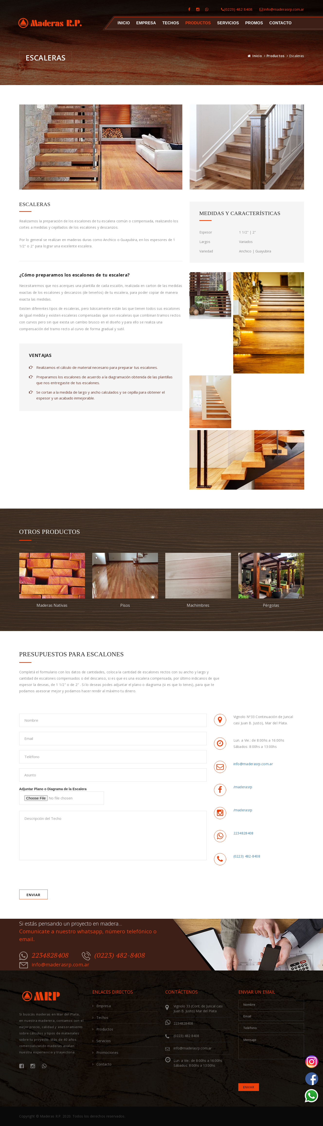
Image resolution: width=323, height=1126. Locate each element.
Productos (276, 55)
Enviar (33, 894)
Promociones (105, 1052)
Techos (170, 23)
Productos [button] (198, 23)
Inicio (124, 23)
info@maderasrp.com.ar (281, 9)
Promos (254, 23)
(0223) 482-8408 (246, 856)
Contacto (280, 23)
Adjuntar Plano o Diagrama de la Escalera (61, 796)
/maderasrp (242, 787)
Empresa (146, 23)
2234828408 (243, 833)
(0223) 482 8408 (236, 9)
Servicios (228, 23)
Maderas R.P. (51, 1116)
